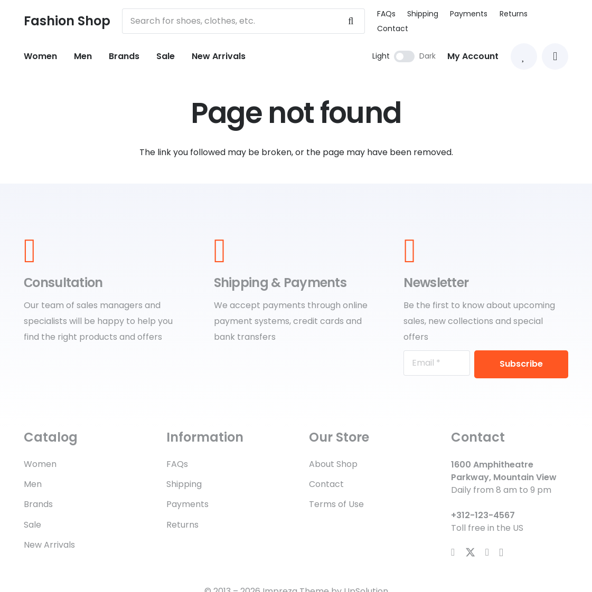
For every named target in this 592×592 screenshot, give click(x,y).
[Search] (350, 21)
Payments (468, 13)
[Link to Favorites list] (524, 56)
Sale (32, 525)
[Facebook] (453, 552)
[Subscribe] (521, 364)
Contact (392, 28)
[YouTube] (487, 552)
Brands (38, 504)
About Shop (333, 464)
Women (40, 464)
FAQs (386, 13)
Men (33, 484)
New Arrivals (49, 545)
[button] (555, 56)
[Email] (436, 363)
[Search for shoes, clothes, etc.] (243, 21)
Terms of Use (336, 504)
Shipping (422, 13)
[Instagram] (501, 552)
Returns (514, 13)
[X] (470, 552)
